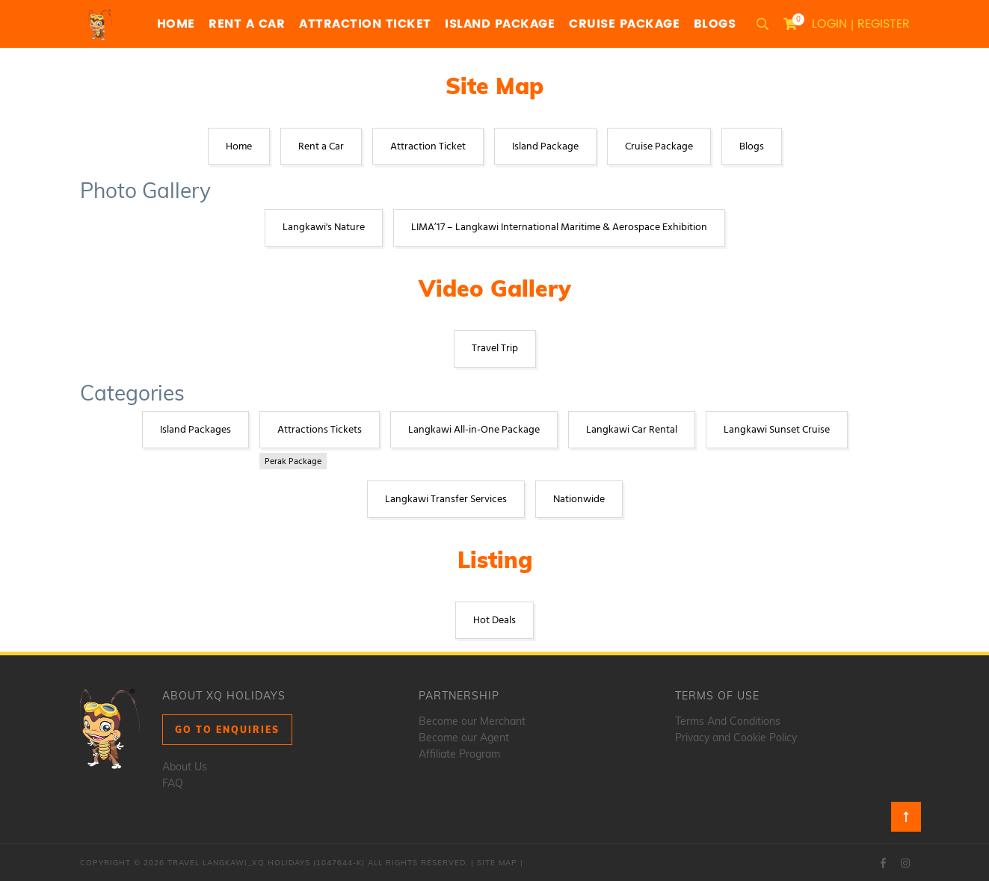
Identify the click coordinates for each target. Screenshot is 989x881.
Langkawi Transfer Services (446, 499)
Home (176, 24)
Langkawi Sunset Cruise (777, 430)
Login (829, 24)
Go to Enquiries (227, 729)
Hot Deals (494, 620)
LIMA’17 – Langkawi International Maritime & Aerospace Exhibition (559, 227)
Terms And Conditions (727, 721)
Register (883, 24)
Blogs (715, 24)
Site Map (497, 863)
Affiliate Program (459, 754)
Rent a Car (247, 24)
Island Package (500, 24)
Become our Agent (464, 737)
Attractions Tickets (319, 430)
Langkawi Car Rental (631, 430)
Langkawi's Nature (324, 227)
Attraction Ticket (365, 24)
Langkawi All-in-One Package (474, 430)
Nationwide (579, 499)
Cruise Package (624, 24)
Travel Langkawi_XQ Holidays (238, 863)
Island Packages (195, 430)
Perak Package (293, 461)
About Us (184, 766)
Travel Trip (495, 348)
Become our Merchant (472, 721)
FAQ (172, 783)
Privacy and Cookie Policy (736, 737)
